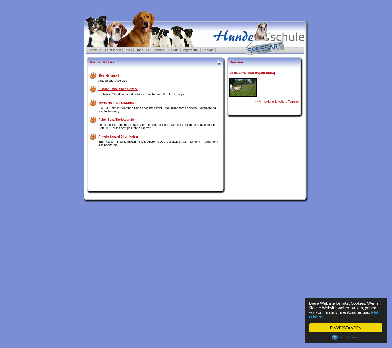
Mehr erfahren (322, 316)
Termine (158, 50)
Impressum (191, 50)
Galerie (173, 50)
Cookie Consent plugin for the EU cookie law (345, 337)
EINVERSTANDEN (346, 328)
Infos (128, 50)
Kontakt (208, 50)
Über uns (142, 50)
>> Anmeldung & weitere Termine (277, 101)
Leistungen (113, 50)
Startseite (94, 50)
